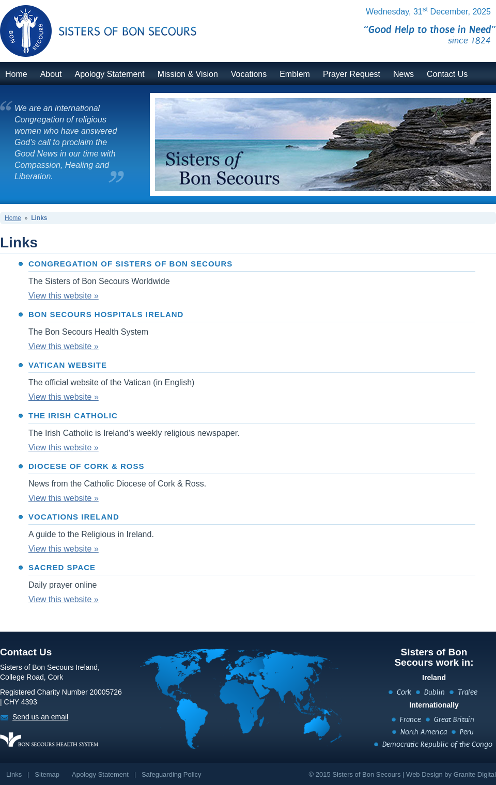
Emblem (295, 74)
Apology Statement (110, 74)
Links (39, 218)
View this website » (63, 295)
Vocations (249, 74)
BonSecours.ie (87, 24)
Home (16, 74)
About (51, 74)
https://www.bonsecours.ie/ (49, 739)
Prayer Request (351, 74)
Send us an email (40, 717)
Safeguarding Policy (172, 774)
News (403, 74)
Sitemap (47, 774)
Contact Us (447, 74)
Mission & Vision (188, 74)
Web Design (424, 774)
